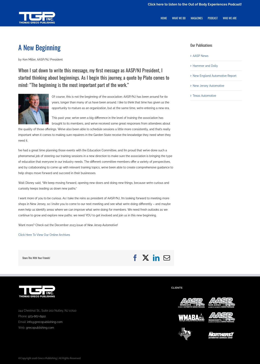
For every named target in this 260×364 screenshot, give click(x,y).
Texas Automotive (204, 95)
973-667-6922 (37, 316)
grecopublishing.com (40, 327)
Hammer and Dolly (205, 65)
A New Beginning (39, 47)
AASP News (200, 55)
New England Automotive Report (214, 75)
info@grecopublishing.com (45, 322)
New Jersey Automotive (208, 85)
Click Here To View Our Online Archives (44, 234)
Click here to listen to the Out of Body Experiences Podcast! (195, 4)
